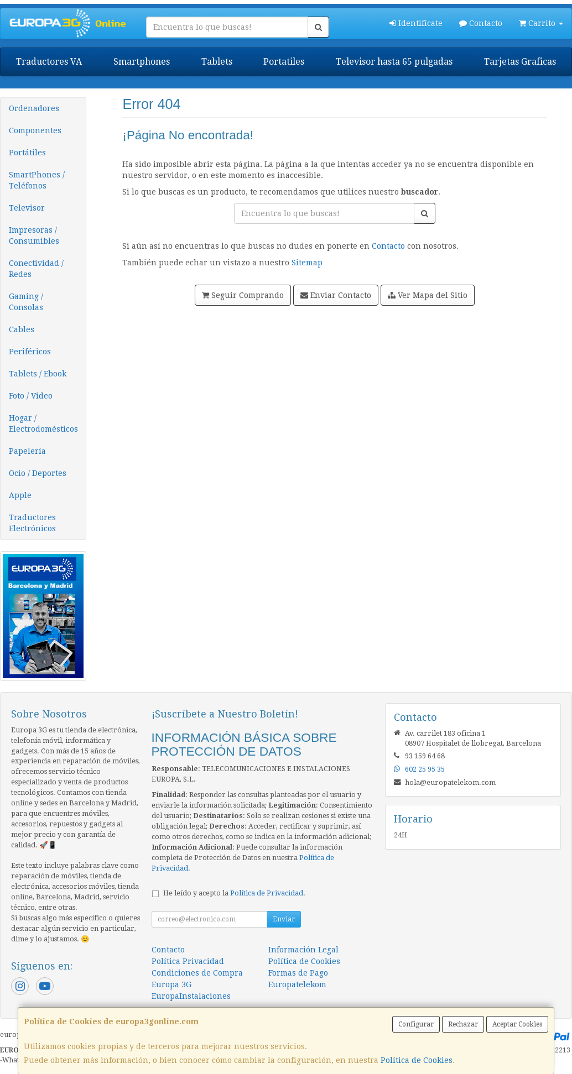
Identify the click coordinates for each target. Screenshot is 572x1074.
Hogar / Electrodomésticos (43, 423)
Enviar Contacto (335, 295)
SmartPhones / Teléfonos (37, 180)
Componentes (35, 130)
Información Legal (303, 949)
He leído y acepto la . (234, 893)
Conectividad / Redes (36, 269)
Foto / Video (31, 395)
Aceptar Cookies (517, 1024)
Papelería (27, 451)
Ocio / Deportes (37, 473)
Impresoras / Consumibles (34, 235)
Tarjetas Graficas (520, 61)
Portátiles (27, 152)
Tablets (216, 61)
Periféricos (30, 351)
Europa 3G (171, 984)
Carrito (541, 23)
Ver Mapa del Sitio (427, 295)
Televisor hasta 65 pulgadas (394, 61)
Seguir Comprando (243, 295)
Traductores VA (49, 61)
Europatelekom (297, 984)
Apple (20, 495)
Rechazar (463, 1024)
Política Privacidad (188, 961)
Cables (21, 329)
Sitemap (307, 262)
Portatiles (283, 61)
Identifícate (416, 23)
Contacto (480, 23)
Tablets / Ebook (37, 373)
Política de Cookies (417, 1060)
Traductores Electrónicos (32, 523)
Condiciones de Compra (197, 972)
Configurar (416, 1024)
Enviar (284, 919)
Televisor (27, 207)
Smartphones (141, 61)
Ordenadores (34, 108)
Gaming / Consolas (26, 302)
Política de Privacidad (266, 893)
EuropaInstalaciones (191, 996)
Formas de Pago (298, 972)
